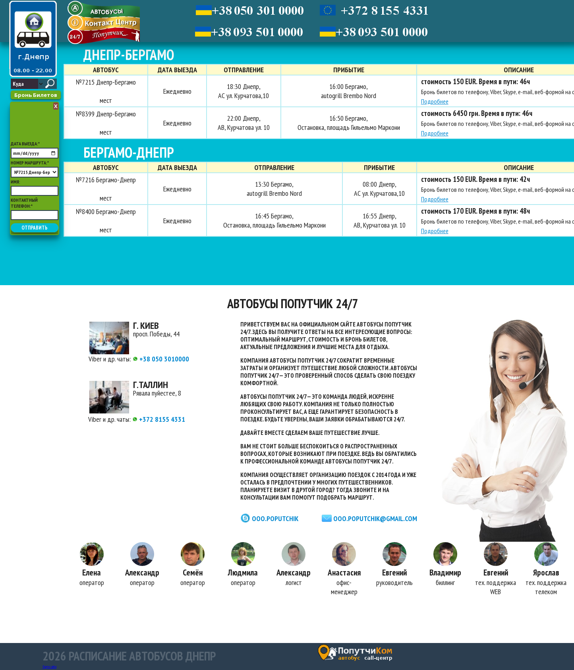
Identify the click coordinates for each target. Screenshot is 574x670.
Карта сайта (49, 666)
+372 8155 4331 (158, 419)
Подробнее (434, 101)
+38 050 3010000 (161, 358)
